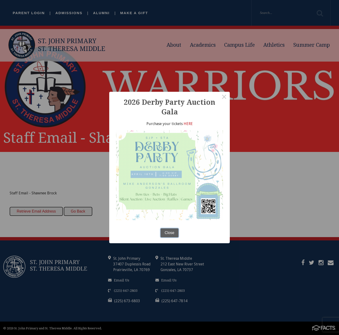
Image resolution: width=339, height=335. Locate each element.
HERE (188, 123)
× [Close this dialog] (224, 97)
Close (169, 233)
